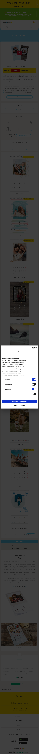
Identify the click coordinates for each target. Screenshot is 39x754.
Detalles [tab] (18, 351)
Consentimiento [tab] (6, 351)
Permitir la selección (19, 405)
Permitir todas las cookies (19, 401)
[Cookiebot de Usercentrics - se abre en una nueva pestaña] (30, 348)
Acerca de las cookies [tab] (31, 351)
